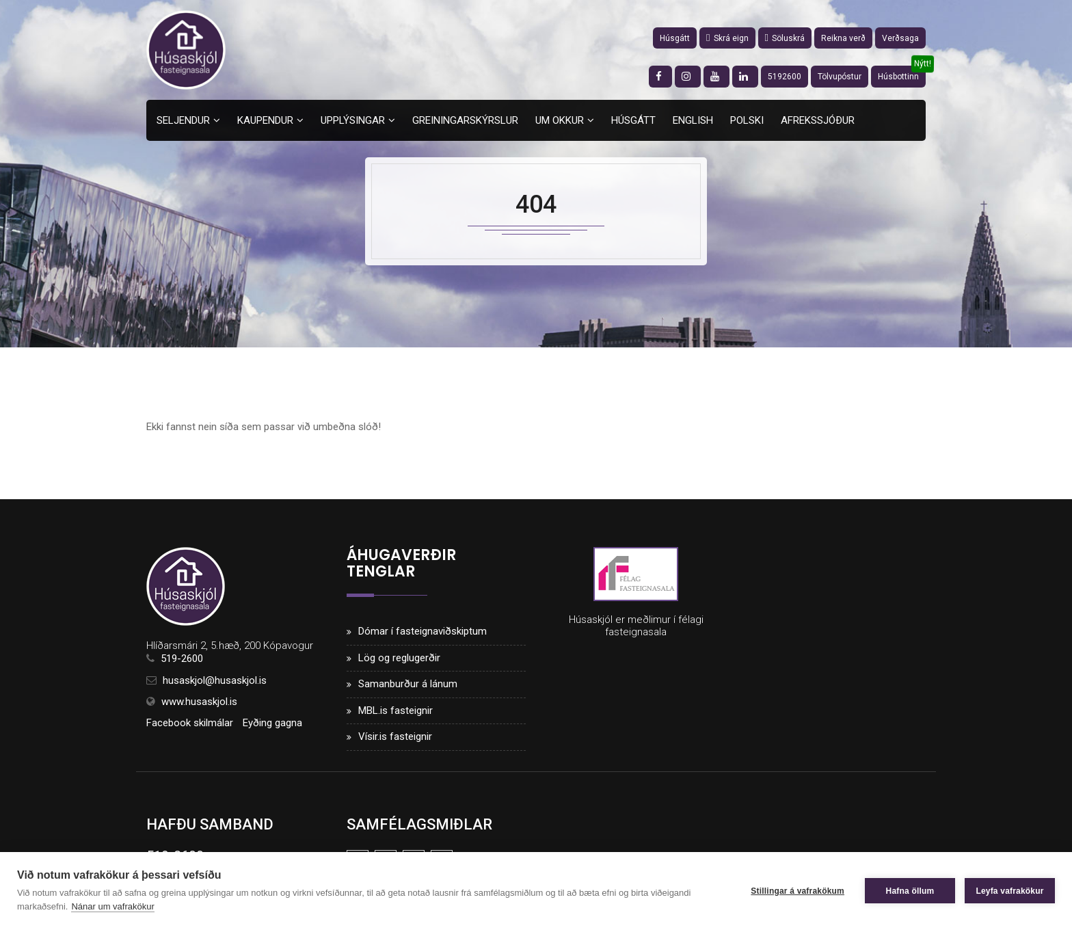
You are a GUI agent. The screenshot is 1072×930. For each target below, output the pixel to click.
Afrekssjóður (818, 120)
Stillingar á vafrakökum (797, 891)
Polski (747, 120)
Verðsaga (900, 38)
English (693, 120)
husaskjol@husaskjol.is (215, 680)
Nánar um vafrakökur (112, 906)
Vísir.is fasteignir (395, 736)
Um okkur (559, 120)
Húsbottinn (898, 76)
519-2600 (182, 658)
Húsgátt (675, 38)
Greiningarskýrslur (465, 120)
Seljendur (183, 120)
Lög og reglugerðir (399, 658)
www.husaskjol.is (199, 701)
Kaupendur (265, 120)
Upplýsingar (353, 120)
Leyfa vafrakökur (1009, 891)
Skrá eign (727, 38)
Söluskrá (785, 38)
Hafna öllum (910, 891)
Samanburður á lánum (407, 684)
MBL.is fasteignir (395, 710)
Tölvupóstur (839, 76)
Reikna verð (843, 38)
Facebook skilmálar (189, 723)
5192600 (784, 76)
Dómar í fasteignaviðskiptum (422, 631)
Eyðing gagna (272, 723)
